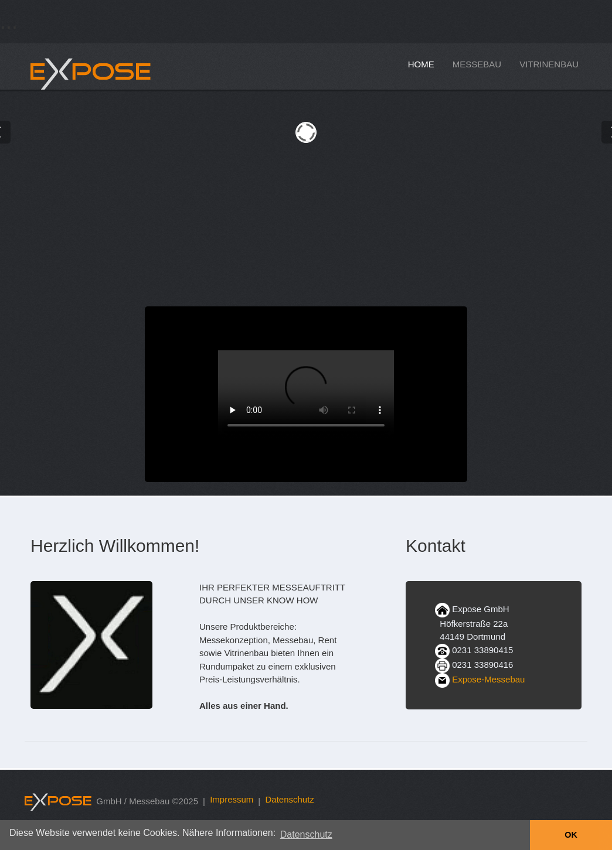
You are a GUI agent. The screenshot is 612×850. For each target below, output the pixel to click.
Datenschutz (289, 799)
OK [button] (571, 834)
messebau (477, 64)
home (421, 64)
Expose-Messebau (488, 679)
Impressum (231, 799)
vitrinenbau (549, 64)
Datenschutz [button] (306, 834)
